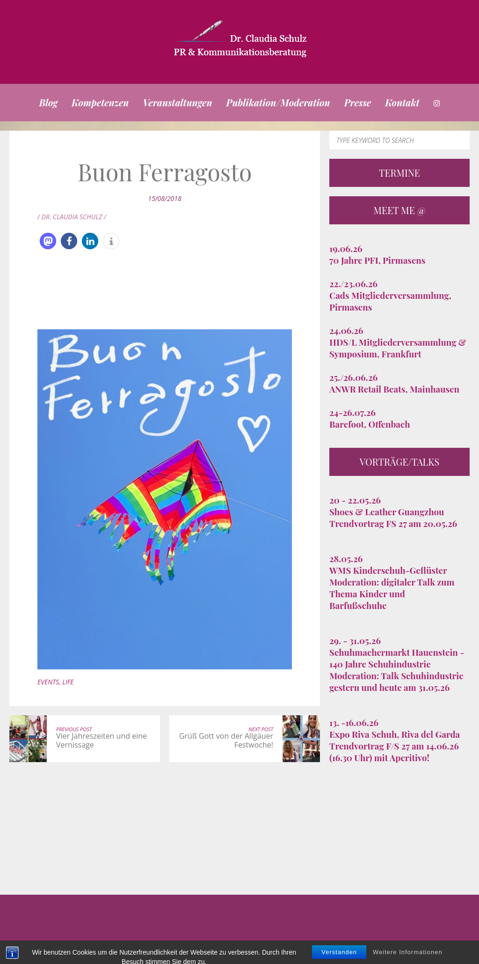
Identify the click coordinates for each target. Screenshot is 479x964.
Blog (48, 102)
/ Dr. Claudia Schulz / (71, 216)
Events (48, 681)
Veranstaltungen (177, 102)
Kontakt (402, 102)
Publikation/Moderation (278, 102)
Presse (357, 102)
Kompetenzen (100, 102)
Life (67, 681)
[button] (48, 241)
